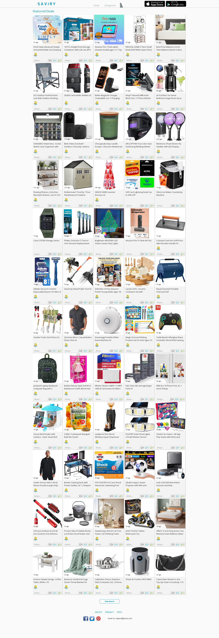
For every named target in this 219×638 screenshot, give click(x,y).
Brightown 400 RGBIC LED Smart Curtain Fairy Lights (106, 242)
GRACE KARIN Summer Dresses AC (105, 193)
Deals (96, 5)
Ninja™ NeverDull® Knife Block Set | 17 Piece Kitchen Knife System (138, 98)
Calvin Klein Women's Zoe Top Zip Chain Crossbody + (170, 581)
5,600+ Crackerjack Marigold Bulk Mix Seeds (77, 435)
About (98, 612)
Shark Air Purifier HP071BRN (138, 579)
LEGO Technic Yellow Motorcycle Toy (135, 532)
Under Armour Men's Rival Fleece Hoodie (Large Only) (45, 484)
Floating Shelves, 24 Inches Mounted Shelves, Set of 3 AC (47, 193)
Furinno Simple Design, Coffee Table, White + (47, 581)
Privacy (109, 612)
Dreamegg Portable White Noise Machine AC (107, 339)
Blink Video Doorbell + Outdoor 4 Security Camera (76, 145)
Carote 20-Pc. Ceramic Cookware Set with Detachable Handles (136, 292)
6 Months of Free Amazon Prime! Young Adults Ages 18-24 (108, 292)
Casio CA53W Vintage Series (46, 240)
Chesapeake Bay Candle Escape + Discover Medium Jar (108, 145)
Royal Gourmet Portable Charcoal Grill (167, 290)
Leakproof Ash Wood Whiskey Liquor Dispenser (107, 435)
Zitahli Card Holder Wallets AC (78, 95)
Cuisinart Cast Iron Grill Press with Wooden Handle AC (169, 242)
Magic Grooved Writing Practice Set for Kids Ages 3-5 (139, 339)
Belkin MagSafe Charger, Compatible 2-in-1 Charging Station (107, 98)
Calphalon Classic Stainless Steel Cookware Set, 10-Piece (108, 581)
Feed (119, 612)
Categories (110, 5)
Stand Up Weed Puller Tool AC (78, 289)
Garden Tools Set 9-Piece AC (46, 337)
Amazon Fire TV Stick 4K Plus (139, 240)
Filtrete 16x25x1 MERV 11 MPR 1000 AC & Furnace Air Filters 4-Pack (108, 388)
